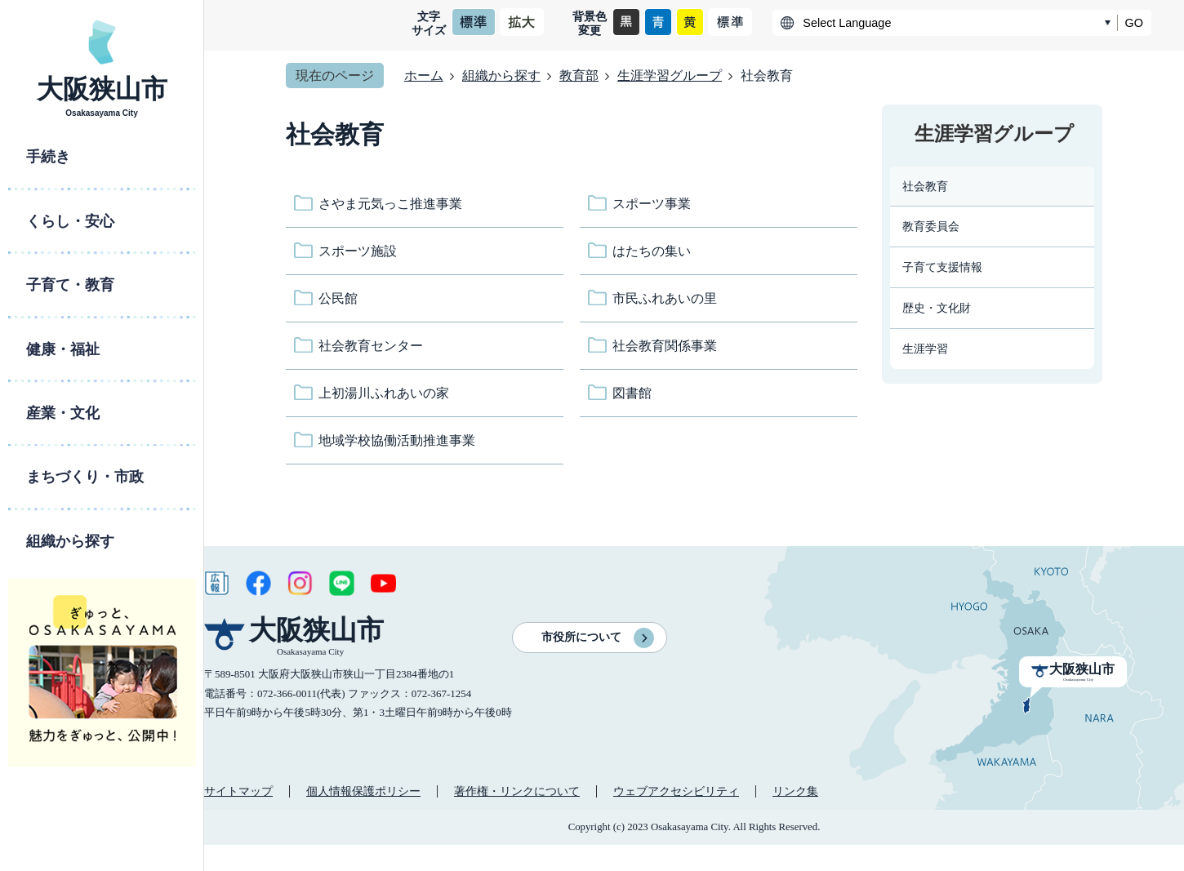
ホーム (423, 75)
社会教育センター (370, 346)
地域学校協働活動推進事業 (396, 440)
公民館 (338, 298)
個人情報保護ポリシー (363, 791)
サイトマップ (238, 791)
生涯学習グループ (669, 75)
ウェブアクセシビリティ (676, 791)
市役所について (581, 637)
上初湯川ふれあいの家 (383, 393)
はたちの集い (651, 251)
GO (1134, 22)
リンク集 (795, 791)
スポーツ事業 (651, 204)
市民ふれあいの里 (664, 298)
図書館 (632, 393)
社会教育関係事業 (664, 346)
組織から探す (501, 75)
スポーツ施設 (357, 251)
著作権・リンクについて (517, 791)
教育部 (579, 75)
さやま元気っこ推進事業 (390, 204)
